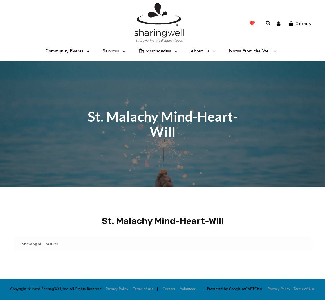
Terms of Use (304, 289)
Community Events (68, 51)
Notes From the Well (253, 51)
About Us (203, 51)
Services (114, 51)
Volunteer (188, 289)
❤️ (252, 23)
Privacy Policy (117, 289)
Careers (169, 289)
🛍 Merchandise (158, 51)
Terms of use (143, 289)
